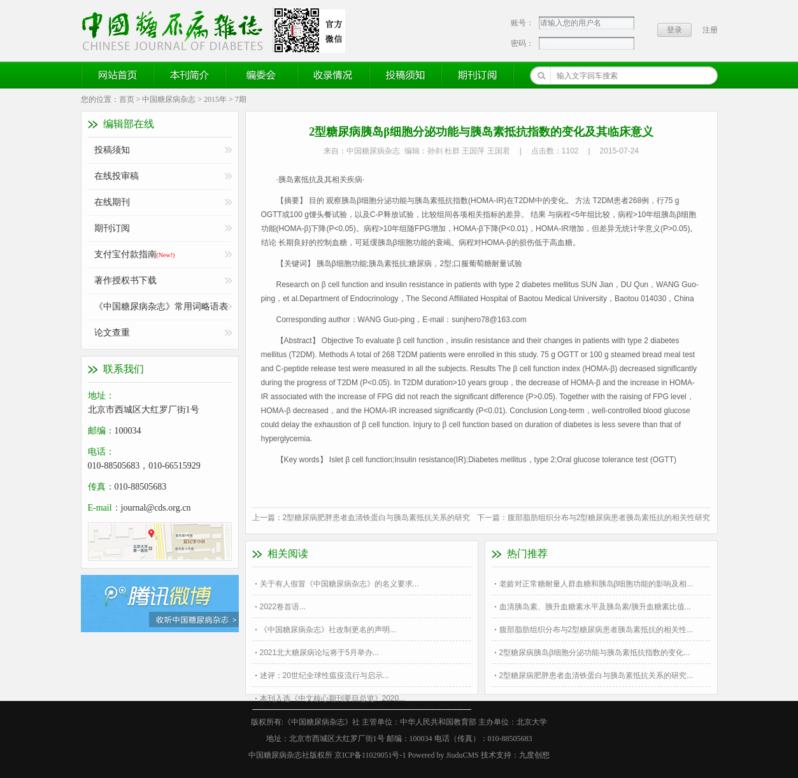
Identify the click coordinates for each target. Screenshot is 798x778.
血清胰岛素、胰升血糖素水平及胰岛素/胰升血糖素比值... (595, 606)
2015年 (215, 99)
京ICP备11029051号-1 (370, 755)
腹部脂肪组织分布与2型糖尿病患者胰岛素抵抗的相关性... (596, 629)
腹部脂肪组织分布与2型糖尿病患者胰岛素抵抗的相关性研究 (609, 517)
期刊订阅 (477, 75)
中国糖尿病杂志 (169, 99)
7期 (240, 99)
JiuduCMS (462, 755)
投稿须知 (405, 75)
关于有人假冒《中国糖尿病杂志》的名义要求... (339, 583)
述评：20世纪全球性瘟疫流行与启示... (324, 675)
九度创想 (534, 755)
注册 (710, 29)
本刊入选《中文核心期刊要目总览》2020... (333, 698)
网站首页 (117, 75)
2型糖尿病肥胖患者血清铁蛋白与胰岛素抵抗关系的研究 (377, 517)
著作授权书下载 (125, 280)
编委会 (261, 75)
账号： (522, 22)
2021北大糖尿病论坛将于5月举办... (319, 652)
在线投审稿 (116, 176)
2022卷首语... (283, 606)
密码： (522, 43)
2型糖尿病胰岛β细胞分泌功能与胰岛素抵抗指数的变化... (594, 652)
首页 (126, 99)
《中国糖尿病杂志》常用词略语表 (161, 306)
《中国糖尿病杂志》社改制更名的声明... (328, 629)
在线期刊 (112, 202)
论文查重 (112, 332)
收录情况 (333, 75)
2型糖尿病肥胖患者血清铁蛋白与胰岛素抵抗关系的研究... (596, 675)
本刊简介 (189, 75)
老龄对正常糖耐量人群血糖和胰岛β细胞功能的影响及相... (596, 583)
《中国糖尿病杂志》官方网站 (177, 30)
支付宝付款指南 (134, 254)
